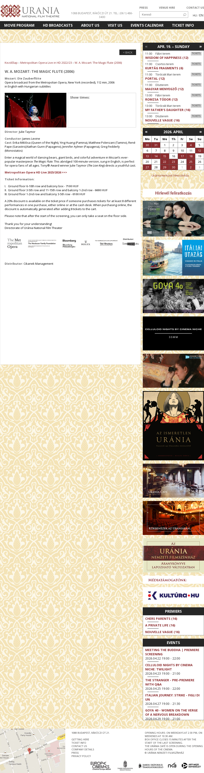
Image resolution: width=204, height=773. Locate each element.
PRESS (143, 8)
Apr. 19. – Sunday (173, 46)
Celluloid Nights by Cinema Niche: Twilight (169, 667)
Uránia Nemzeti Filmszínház (170, 175)
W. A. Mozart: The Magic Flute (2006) (98, 63)
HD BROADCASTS (58, 25)
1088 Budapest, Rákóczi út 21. (92, 13)
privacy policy (81, 756)
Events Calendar (147, 25)
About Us (90, 25)
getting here (80, 739)
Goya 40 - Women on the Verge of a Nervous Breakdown (171, 712)
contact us (79, 746)
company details (82, 749)
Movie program (19, 25)
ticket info (78, 742)
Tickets (196, 53)
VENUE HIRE (167, 8)
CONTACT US (195, 8)
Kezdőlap (11, 63)
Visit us (115, 25)
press (75, 752)
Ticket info (183, 25)
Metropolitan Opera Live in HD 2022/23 (46, 63)
